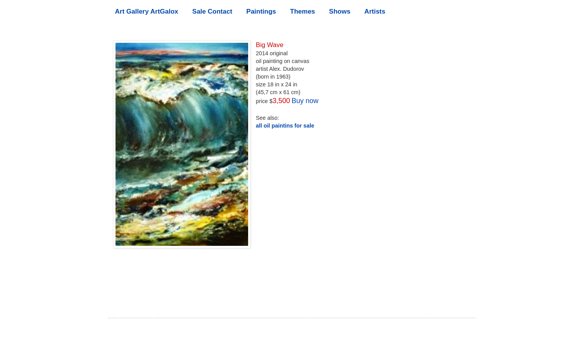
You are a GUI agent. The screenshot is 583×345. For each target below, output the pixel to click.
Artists (374, 11)
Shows (339, 11)
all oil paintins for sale (285, 126)
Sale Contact (212, 11)
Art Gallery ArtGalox (147, 11)
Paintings (261, 11)
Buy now (305, 101)
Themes (302, 11)
